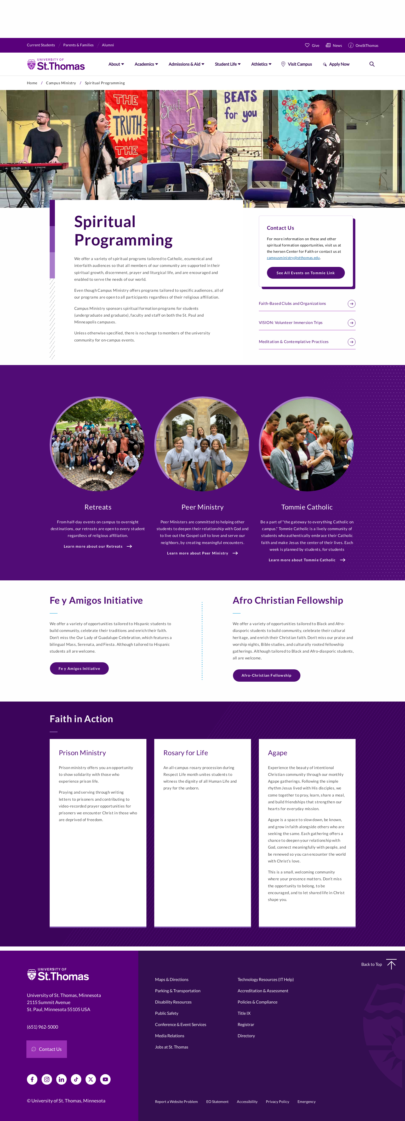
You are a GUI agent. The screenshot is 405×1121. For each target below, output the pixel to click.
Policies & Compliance (257, 1001)
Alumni (108, 45)
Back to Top (379, 964)
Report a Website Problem (176, 1101)
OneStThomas (367, 45)
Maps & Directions (172, 979)
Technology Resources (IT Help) (266, 979)
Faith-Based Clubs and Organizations (307, 304)
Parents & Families (78, 45)
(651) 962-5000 (42, 1027)
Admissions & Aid (184, 63)
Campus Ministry (61, 83)
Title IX (244, 1013)
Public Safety (166, 1013)
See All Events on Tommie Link (306, 273)
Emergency (307, 1101)
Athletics (259, 63)
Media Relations (169, 1035)
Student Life (226, 63)
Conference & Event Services (180, 1024)
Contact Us (47, 1049)
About (114, 63)
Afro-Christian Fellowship (267, 675)
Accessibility (247, 1101)
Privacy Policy (277, 1101)
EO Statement (217, 1101)
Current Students (41, 45)
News (337, 45)
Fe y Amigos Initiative (79, 668)
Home (32, 83)
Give (315, 45)
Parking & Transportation (178, 990)
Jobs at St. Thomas (171, 1046)
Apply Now (339, 63)
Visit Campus (300, 63)
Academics (144, 63)
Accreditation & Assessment (263, 990)
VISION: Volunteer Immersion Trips (307, 323)
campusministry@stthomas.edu (293, 257)
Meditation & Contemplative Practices (307, 342)
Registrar (246, 1024)
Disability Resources (173, 1001)
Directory (246, 1035)
